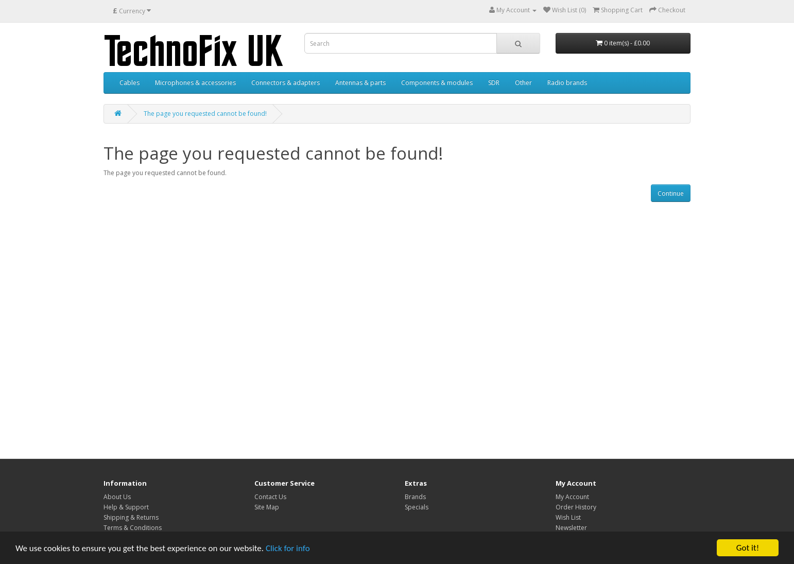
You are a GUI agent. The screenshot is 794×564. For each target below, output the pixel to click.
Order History (576, 507)
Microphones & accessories (195, 82)
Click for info (288, 548)
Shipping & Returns (131, 517)
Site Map (266, 507)
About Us (117, 496)
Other (523, 82)
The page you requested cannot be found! (205, 113)
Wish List (568, 517)
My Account (572, 496)
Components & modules (437, 82)
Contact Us (270, 496)
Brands (415, 496)
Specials (416, 507)
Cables (129, 82)
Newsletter (571, 527)
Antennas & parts (360, 82)
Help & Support (126, 507)
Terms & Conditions (132, 527)
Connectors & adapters (285, 82)
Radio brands (567, 82)
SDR (493, 82)
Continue (671, 193)
